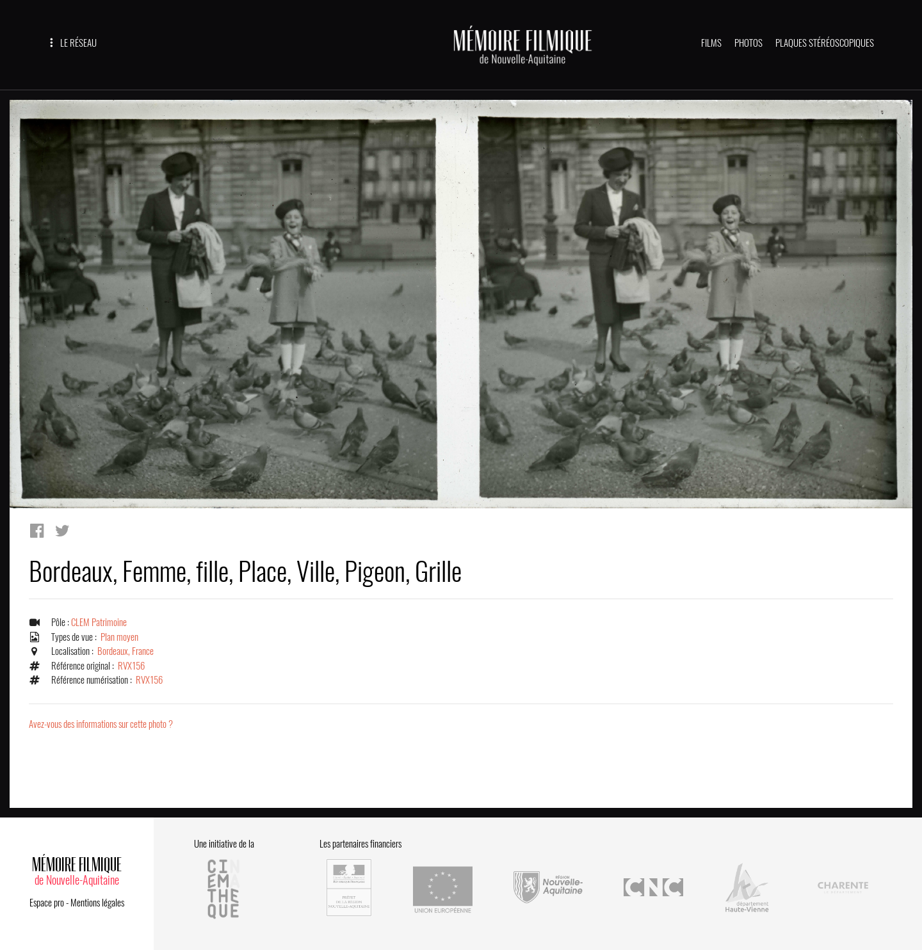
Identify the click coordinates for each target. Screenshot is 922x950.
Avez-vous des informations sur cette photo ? (101, 724)
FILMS (711, 42)
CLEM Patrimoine (99, 622)
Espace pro (46, 902)
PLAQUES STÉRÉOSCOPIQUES (824, 42)
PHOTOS (748, 42)
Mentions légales (97, 902)
